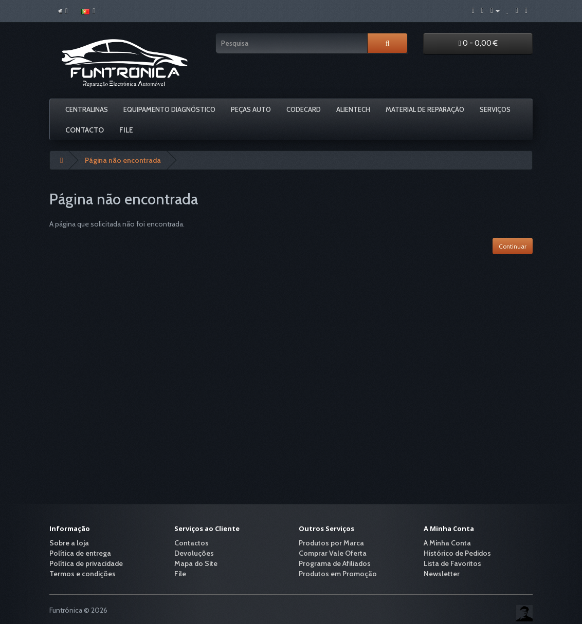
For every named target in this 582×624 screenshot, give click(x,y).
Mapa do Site (195, 563)
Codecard (303, 109)
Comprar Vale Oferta (333, 553)
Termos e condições (82, 573)
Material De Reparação (425, 109)
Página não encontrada (123, 160)
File (126, 130)
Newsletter (442, 573)
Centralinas (86, 109)
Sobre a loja (69, 542)
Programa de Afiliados (335, 563)
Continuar (512, 246)
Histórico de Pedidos (457, 553)
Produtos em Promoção (338, 573)
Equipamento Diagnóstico (169, 109)
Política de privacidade (86, 563)
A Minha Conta (447, 542)
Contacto (84, 130)
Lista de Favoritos (452, 563)
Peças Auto (251, 109)
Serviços (495, 109)
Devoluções (194, 553)
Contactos (191, 542)
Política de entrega (80, 553)
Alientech (353, 109)
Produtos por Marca (331, 542)
